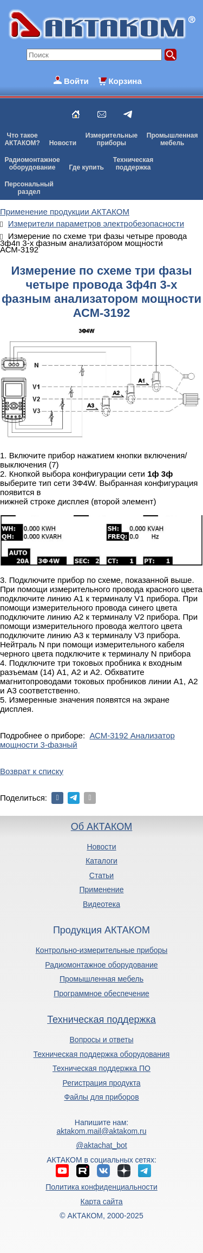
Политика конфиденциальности (101, 1187)
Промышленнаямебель (172, 139)
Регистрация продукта (101, 1083)
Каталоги (101, 860)
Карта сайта (101, 1201)
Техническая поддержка (101, 1019)
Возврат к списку (31, 771)
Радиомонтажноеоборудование (32, 163)
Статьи (101, 875)
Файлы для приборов (101, 1097)
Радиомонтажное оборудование (101, 964)
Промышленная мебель (101, 979)
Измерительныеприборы (111, 139)
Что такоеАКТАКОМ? (22, 139)
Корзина (124, 81)
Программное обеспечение (101, 993)
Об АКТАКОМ (101, 826)
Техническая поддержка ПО (101, 1068)
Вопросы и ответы (102, 1039)
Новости (62, 143)
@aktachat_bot (101, 1145)
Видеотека (101, 904)
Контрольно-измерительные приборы (102, 950)
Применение (102, 889)
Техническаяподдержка (133, 163)
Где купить (86, 167)
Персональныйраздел (28, 188)
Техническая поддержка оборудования (102, 1054)
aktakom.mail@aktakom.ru (102, 1131)
